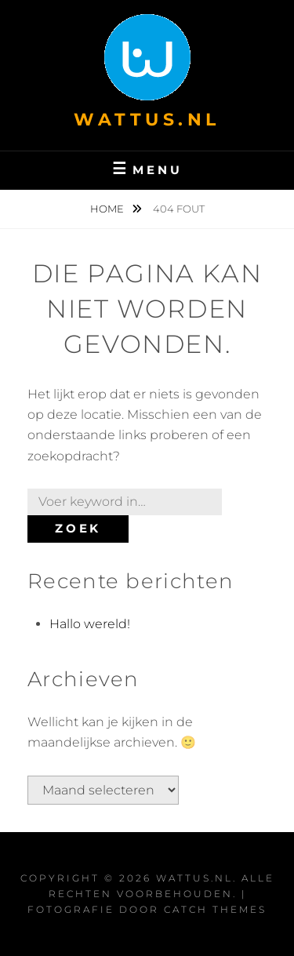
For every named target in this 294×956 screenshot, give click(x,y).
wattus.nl (147, 119)
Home (108, 208)
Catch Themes (215, 909)
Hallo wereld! (89, 623)
